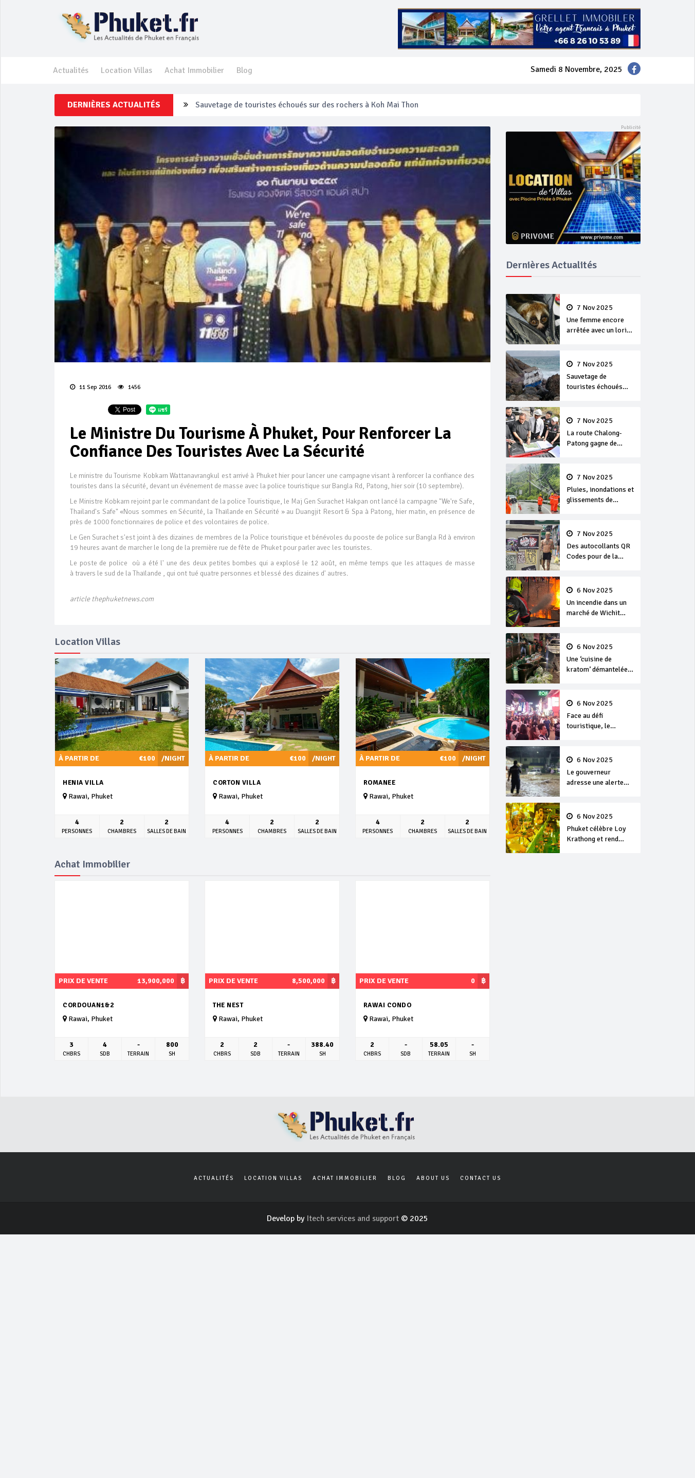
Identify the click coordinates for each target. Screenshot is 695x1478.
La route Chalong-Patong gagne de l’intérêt (600, 433)
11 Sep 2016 (90, 387)
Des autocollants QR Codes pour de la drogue (600, 546)
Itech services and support (353, 1218)
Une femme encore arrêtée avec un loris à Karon (600, 320)
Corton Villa (237, 782)
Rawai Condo (387, 1005)
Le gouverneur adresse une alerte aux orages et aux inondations (600, 772)
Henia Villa (83, 782)
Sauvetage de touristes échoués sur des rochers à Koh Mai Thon (306, 105)
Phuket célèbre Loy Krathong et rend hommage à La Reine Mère (600, 828)
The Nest (228, 1005)
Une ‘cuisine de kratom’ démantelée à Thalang (600, 659)
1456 (129, 387)
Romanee (379, 782)
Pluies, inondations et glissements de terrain (600, 489)
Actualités (70, 70)
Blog (244, 70)
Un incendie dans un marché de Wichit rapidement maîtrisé (600, 602)
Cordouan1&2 (88, 1005)
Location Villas (126, 70)
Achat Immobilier (194, 70)
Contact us (480, 1178)
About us (433, 1178)
